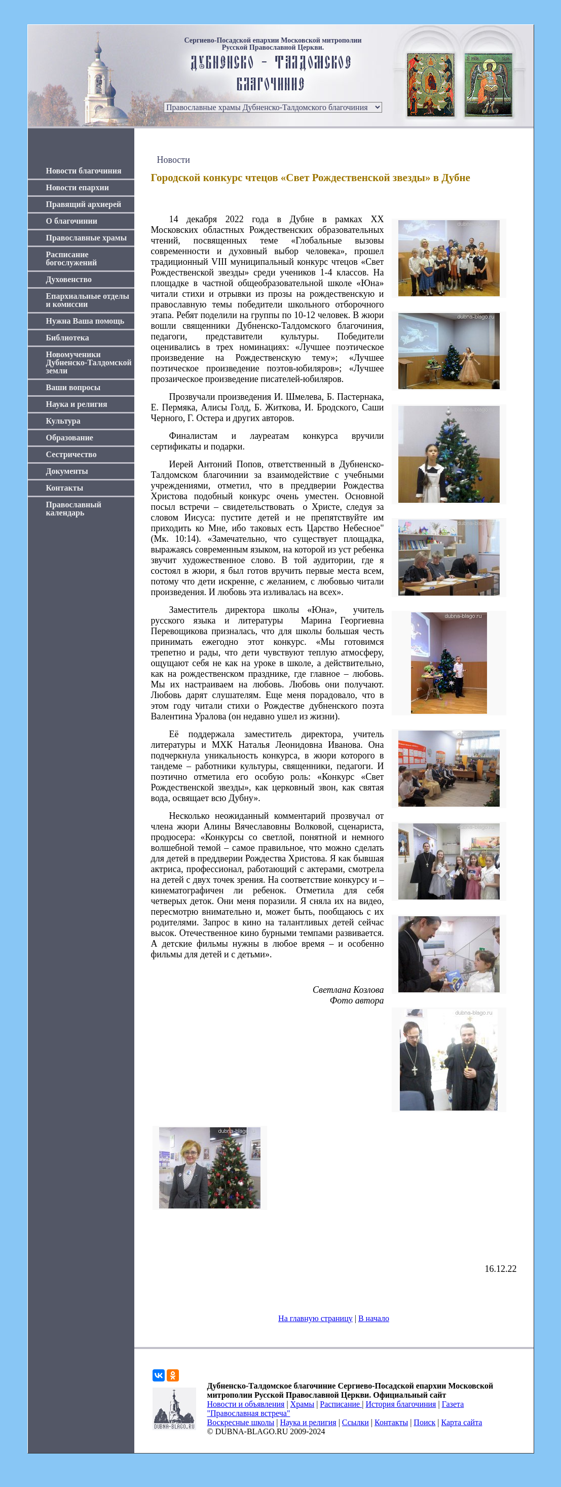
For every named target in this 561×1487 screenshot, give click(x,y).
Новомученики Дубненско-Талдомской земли (89, 362)
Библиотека (67, 337)
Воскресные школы (241, 1422)
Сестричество (71, 454)
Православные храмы (86, 237)
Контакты (65, 487)
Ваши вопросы (73, 387)
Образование (69, 437)
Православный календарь (74, 508)
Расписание (341, 1404)
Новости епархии (77, 187)
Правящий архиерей (84, 204)
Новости (173, 160)
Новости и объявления (246, 1404)
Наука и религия (76, 404)
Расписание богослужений (71, 258)
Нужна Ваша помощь (85, 321)
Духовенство (69, 279)
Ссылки (355, 1422)
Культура (63, 421)
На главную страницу (315, 1318)
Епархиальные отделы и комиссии (88, 300)
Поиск (424, 1422)
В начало (373, 1318)
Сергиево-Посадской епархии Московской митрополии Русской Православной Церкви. (272, 44)
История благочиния (400, 1404)
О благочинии (71, 221)
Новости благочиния (84, 170)
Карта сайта (461, 1422)
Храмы (302, 1404)
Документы (67, 471)
